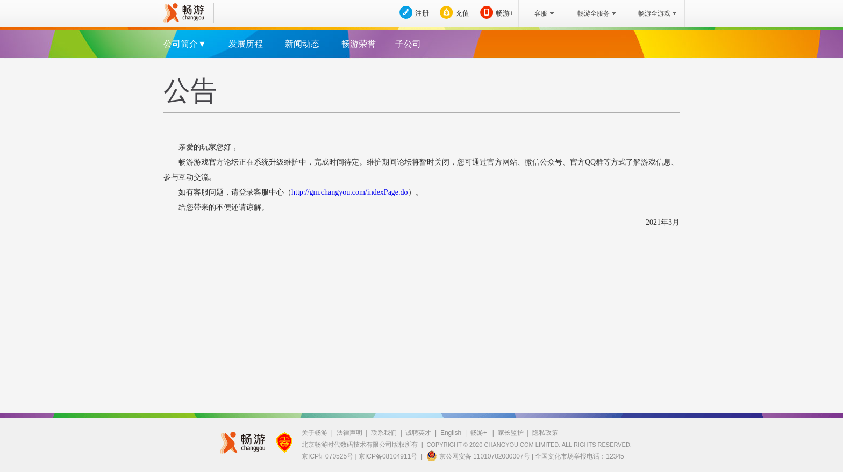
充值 (462, 13)
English (450, 433)
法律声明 (349, 433)
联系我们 (384, 433)
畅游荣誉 (358, 43)
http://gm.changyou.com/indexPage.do (349, 192)
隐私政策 (545, 433)
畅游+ (504, 13)
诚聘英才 (418, 433)
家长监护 (511, 433)
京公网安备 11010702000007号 (478, 455)
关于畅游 (314, 433)
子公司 (408, 43)
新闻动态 (302, 43)
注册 (422, 13)
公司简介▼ (184, 43)
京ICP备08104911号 (388, 456)
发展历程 (245, 43)
